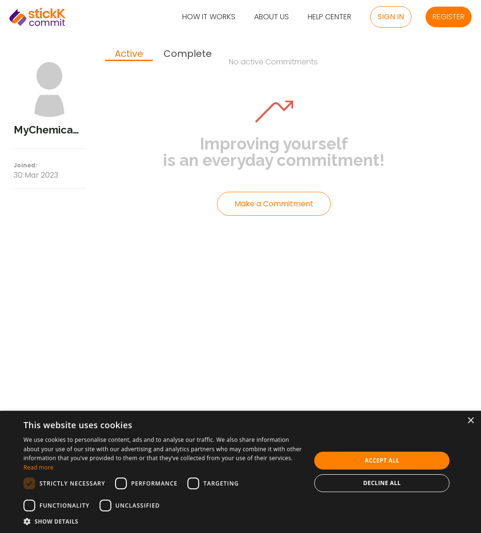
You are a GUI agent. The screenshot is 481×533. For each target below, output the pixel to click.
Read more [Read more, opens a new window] (38, 467)
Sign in (391, 16)
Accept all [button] (382, 460)
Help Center (329, 17)
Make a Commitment (273, 203)
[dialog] (240, 472)
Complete (187, 54)
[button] (163, 521)
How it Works (208, 17)
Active (129, 54)
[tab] (129, 54)
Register (449, 16)
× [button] (470, 420)
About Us (271, 17)
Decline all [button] (382, 483)
